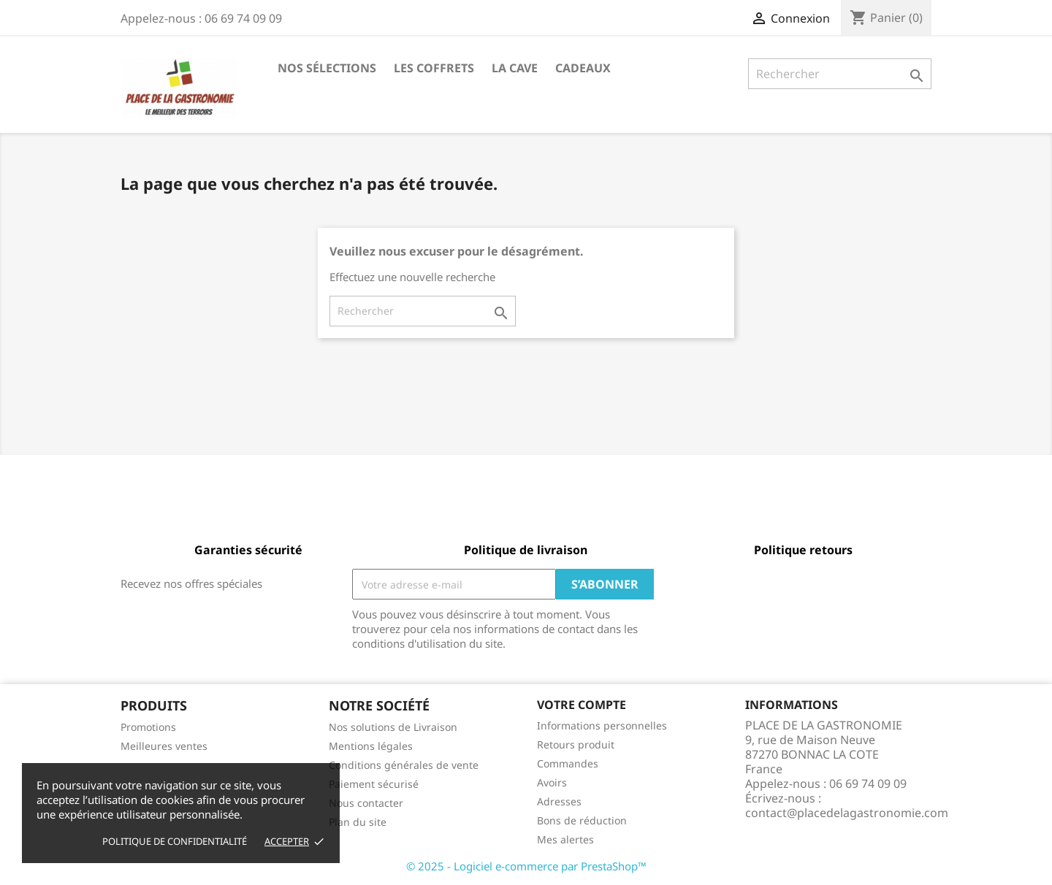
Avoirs (552, 782)
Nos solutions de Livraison (393, 727)
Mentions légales (371, 746)
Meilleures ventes (164, 746)
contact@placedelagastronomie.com (846, 813)
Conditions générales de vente (404, 765)
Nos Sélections (327, 68)
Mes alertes (565, 839)
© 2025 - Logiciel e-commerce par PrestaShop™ (526, 866)
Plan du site (357, 822)
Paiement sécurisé (374, 784)
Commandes (567, 763)
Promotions (148, 727)
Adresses (559, 801)
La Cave (515, 68)
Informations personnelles (602, 725)
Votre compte (581, 705)
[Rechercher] (839, 73)
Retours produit (575, 744)
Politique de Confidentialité (174, 841)
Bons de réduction (582, 820)
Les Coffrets (434, 68)
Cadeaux (583, 68)
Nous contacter (366, 803)
